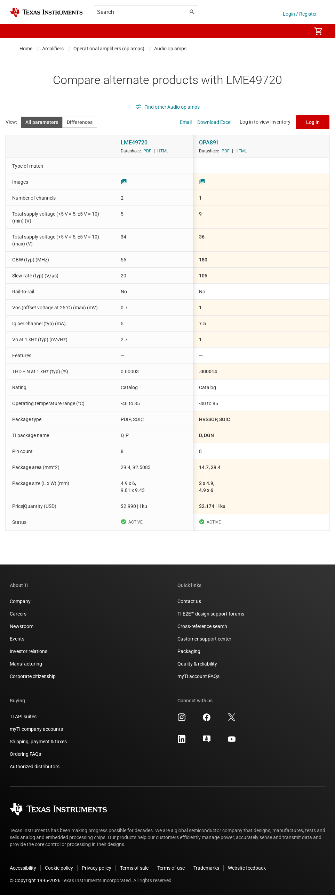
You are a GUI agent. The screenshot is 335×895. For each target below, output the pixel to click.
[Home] (46, 12)
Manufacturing (26, 664)
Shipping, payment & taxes (38, 741)
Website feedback (247, 868)
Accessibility (23, 868)
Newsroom (21, 626)
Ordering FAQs (25, 754)
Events (17, 639)
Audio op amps (170, 48)
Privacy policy (96, 868)
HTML (162, 151)
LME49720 (134, 142)
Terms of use (171, 868)
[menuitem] (299, 31)
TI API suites (23, 716)
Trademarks (206, 868)
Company (20, 601)
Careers (18, 614)
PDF (147, 151)
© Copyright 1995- (35, 880)
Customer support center (204, 639)
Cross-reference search (202, 626)
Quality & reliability (197, 664)
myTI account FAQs (198, 676)
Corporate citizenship (33, 676)
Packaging (188, 651)
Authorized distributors (34, 766)
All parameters (41, 122)
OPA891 (209, 142)
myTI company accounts (36, 729)
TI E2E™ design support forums (210, 614)
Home (25, 48)
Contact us (189, 601)
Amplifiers (53, 48)
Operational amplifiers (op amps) (108, 48)
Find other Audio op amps (167, 107)
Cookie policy (59, 868)
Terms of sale (134, 868)
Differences (80, 122)
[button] (16, 31)
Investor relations (28, 651)
